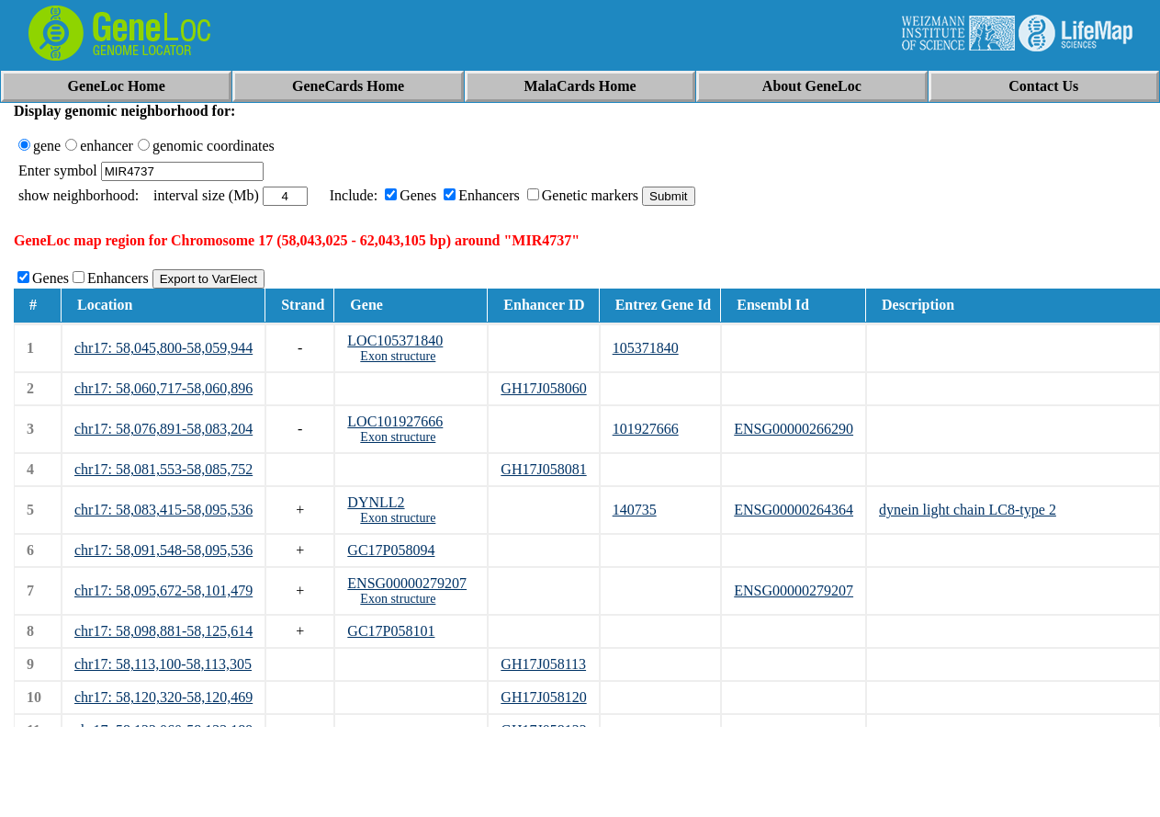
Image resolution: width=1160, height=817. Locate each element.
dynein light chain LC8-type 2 (967, 509)
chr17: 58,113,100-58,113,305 (163, 664)
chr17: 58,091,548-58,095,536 (163, 550)
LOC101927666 (395, 421)
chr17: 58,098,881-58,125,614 (163, 631)
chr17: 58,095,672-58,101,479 (163, 590)
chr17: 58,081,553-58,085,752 (163, 469)
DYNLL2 (375, 502)
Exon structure (397, 356)
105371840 (646, 348)
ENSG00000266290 (793, 429)
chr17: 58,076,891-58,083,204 (163, 429)
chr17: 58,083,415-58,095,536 (163, 509)
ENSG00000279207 (407, 583)
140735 (635, 509)
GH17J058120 (543, 697)
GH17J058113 (543, 664)
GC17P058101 (390, 631)
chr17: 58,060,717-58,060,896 (163, 388)
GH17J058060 (543, 388)
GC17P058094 (390, 550)
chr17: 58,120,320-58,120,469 (163, 697)
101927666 (646, 429)
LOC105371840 (395, 340)
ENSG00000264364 (793, 509)
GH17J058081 (543, 469)
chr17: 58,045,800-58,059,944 (163, 348)
